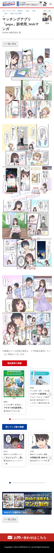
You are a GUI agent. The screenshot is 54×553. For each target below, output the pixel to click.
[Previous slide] (4, 394)
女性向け (20, 10)
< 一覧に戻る (10, 44)
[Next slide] (50, 394)
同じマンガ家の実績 (14, 426)
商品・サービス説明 (16, 13)
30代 (34, 10)
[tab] (10, 419)
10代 (6, 13)
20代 (27, 10)
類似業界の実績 (14, 363)
